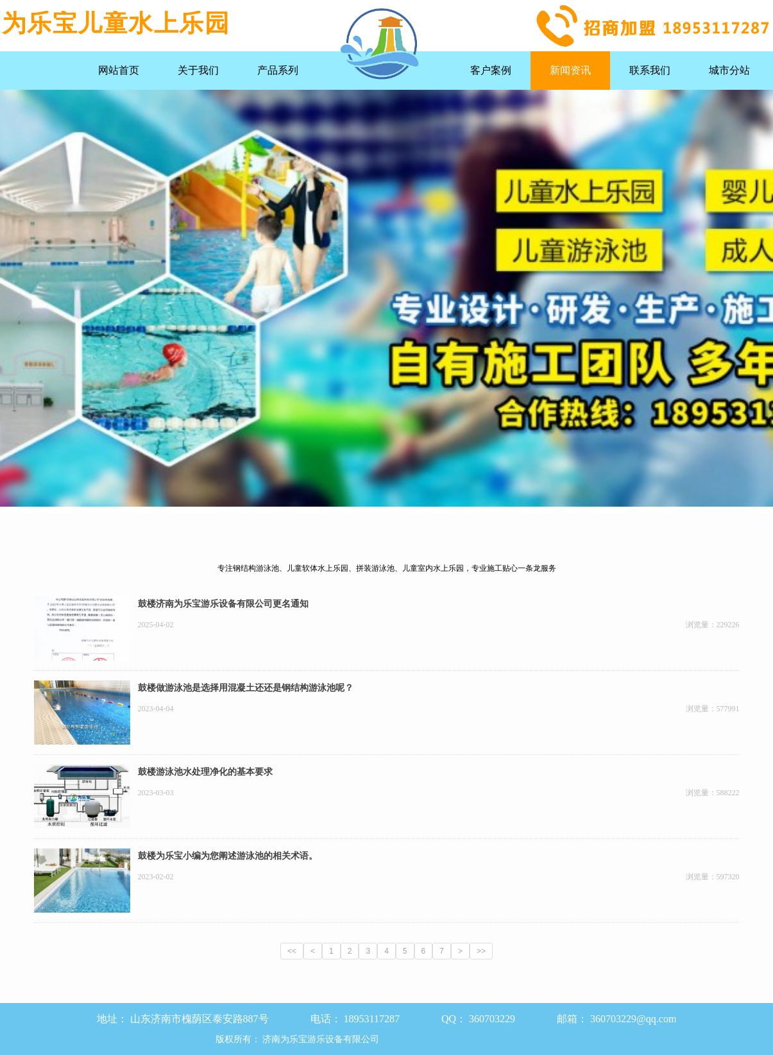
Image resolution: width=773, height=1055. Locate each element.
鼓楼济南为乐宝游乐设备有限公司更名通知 (223, 604)
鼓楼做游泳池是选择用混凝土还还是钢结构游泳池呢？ (245, 688)
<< (291, 951)
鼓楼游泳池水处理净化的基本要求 (205, 772)
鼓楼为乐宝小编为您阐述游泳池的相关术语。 (228, 856)
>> (481, 951)
